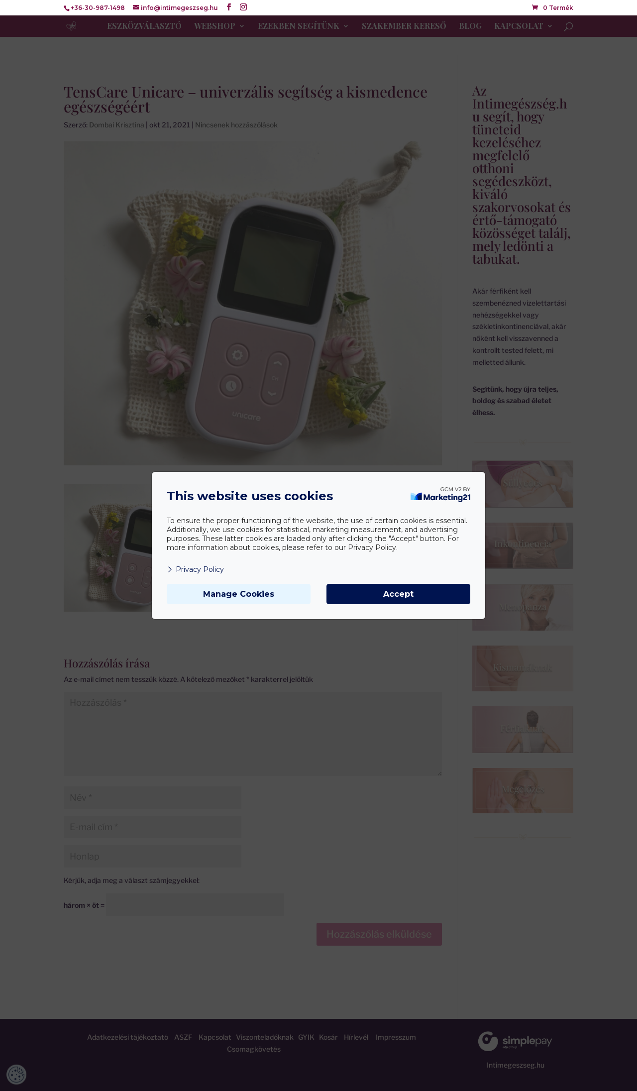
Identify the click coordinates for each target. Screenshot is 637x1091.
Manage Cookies (238, 594)
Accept (398, 594)
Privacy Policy (195, 569)
